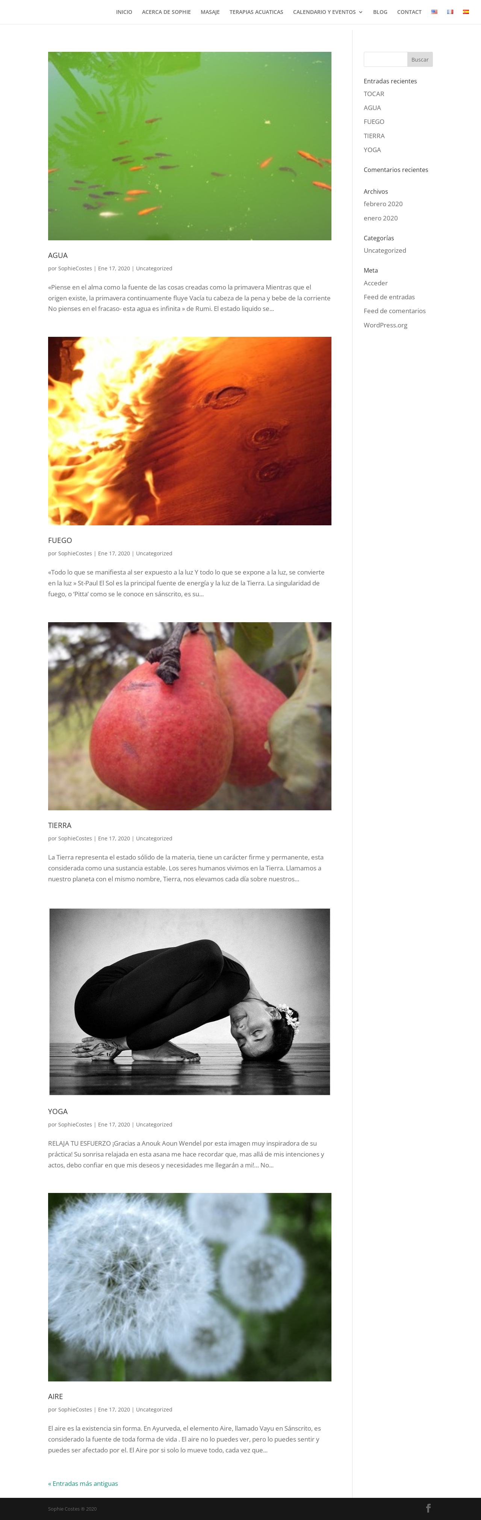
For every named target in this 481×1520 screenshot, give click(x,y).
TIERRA (59, 825)
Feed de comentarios (395, 310)
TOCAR (374, 93)
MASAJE (210, 12)
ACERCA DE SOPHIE (166, 12)
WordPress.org (385, 325)
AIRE (55, 1396)
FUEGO (60, 540)
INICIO (124, 12)
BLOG (380, 12)
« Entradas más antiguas (83, 1483)
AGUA (58, 255)
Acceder (376, 283)
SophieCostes (75, 268)
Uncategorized (154, 268)
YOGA (58, 1111)
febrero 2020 (383, 203)
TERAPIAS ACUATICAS (256, 12)
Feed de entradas (389, 297)
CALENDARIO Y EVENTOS (324, 12)
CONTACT (409, 12)
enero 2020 (381, 218)
